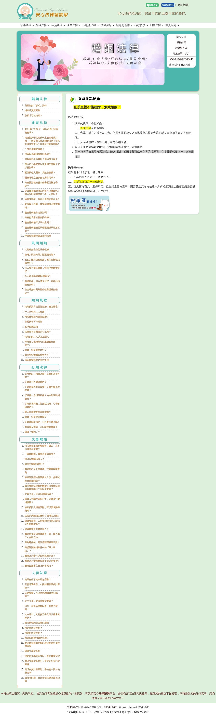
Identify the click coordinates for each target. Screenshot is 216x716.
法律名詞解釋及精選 (181, 64)
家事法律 (27, 25)
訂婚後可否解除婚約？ (36, 382)
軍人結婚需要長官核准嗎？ (38, 412)
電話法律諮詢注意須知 (181, 59)
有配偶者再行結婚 (33, 321)
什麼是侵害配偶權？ (34, 149)
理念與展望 (181, 48)
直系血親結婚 (31, 326)
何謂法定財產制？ (33, 628)
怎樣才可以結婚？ (33, 115)
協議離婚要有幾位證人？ (37, 529)
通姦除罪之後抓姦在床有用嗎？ (40, 177)
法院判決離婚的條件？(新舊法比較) (42, 515)
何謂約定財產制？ (33, 633)
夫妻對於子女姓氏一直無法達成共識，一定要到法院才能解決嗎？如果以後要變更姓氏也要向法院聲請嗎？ (42, 140)
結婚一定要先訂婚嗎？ (36, 417)
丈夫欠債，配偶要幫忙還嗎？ (39, 601)
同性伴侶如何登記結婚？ (37, 316)
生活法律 (58, 25)
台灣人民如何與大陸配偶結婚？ (40, 254)
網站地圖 (183, 4)
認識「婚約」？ (32, 432)
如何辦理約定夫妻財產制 (37, 622)
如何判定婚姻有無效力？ (37, 355)
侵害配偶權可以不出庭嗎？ (38, 222)
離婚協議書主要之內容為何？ (39, 565)
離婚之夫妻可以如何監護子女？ (40, 555)
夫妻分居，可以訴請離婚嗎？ (39, 494)
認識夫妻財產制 (32, 651)
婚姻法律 (42, 25)
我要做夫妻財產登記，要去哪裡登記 (42, 656)
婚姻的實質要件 (32, 110)
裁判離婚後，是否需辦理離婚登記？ (42, 542)
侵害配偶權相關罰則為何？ (38, 154)
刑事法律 (157, 25)
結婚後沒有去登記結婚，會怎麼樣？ (42, 306)
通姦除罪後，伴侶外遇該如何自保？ (42, 199)
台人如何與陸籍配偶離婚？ (38, 276)
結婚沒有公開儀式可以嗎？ (38, 331)
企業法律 (73, 25)
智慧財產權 (124, 25)
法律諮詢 (110, 707)
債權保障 (107, 25)
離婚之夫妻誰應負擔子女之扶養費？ (42, 561)
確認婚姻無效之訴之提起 (37, 360)
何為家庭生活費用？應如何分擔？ (41, 159)
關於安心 (181, 37)
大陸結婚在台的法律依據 (37, 249)
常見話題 (172, 25)
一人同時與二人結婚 (34, 311)
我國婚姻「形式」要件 (36, 105)
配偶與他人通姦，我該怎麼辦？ (40, 172)
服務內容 (181, 42)
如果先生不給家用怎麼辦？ (38, 579)
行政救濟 (141, 25)
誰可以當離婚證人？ (34, 459)
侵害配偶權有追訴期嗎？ (37, 212)
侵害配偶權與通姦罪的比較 (38, 236)
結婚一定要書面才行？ (36, 350)
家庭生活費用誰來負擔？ (37, 638)
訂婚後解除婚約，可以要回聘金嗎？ (42, 422)
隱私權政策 (73, 707)
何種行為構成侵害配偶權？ (38, 217)
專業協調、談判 (181, 53)
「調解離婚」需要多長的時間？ (40, 454)
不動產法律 (91, 25)
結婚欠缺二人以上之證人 (37, 336)
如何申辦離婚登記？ (34, 464)
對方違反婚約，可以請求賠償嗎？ (41, 427)
